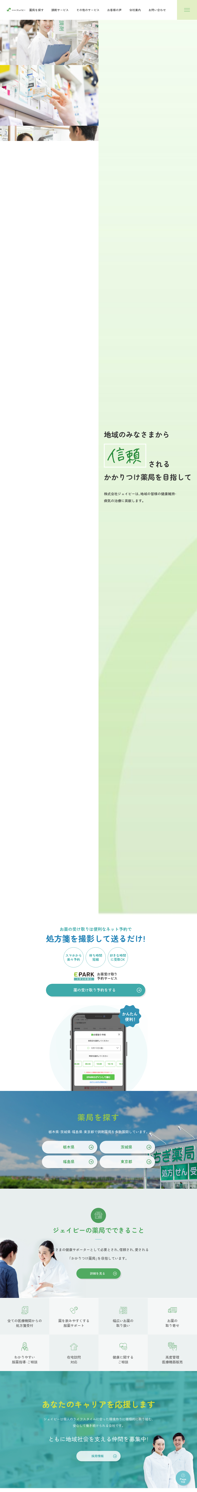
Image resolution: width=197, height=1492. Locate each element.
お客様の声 (114, 10)
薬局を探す (36, 10)
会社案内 (135, 10)
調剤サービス (60, 10)
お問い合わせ (157, 10)
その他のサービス (87, 10)
